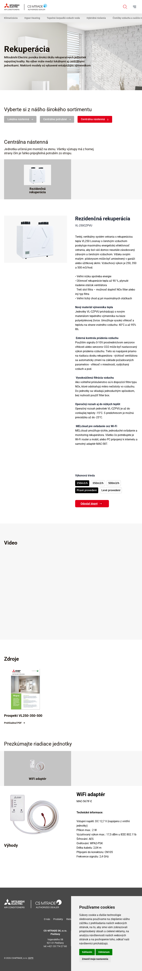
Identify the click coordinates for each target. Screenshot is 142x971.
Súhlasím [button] (87, 952)
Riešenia (70, 919)
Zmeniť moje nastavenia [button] (95, 959)
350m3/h (97, 483)
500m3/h (113, 483)
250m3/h (82, 483)
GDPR (30, 958)
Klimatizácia (11, 18)
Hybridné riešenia (96, 18)
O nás (47, 919)
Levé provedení (110, 490)
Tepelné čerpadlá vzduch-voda (63, 18)
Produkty (58, 919)
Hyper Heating (32, 18)
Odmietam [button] (104, 952)
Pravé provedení (87, 490)
